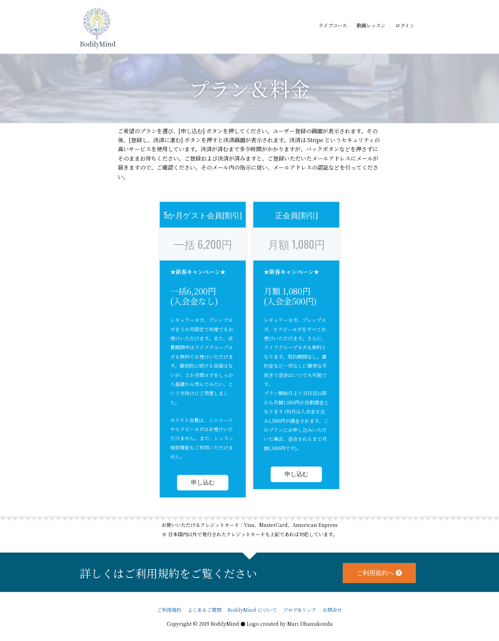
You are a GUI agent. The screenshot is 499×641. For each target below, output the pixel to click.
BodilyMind (98, 43)
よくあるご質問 (204, 609)
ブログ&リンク (299, 609)
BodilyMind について (252, 609)
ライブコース (332, 25)
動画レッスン (371, 25)
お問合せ (332, 609)
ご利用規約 (169, 609)
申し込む (203, 482)
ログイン (404, 25)
